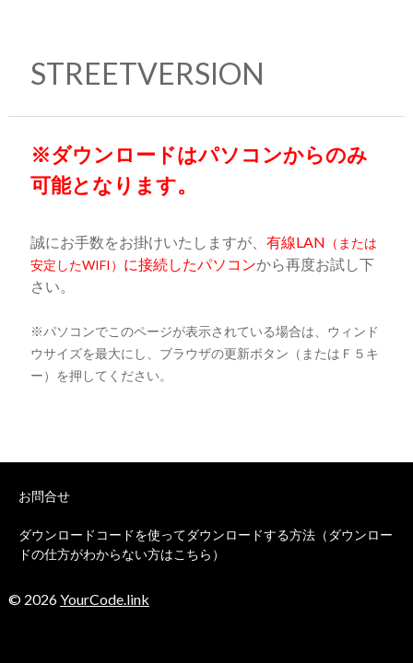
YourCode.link (104, 599)
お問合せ (44, 496)
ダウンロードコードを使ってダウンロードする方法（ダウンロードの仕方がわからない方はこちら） (205, 544)
